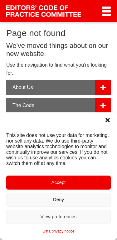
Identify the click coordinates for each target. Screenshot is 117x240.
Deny (58, 199)
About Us (22, 87)
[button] (108, 120)
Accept (58, 182)
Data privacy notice (58, 231)
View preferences (59, 216)
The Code (23, 105)
